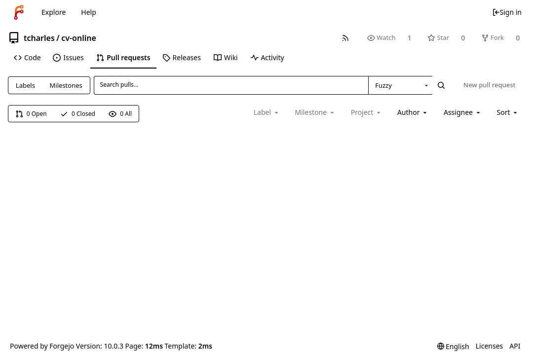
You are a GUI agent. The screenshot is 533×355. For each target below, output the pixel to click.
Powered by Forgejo (42, 346)
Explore (53, 12)
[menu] (508, 112)
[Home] (19, 12)
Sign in (507, 12)
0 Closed (77, 113)
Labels (25, 85)
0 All (120, 113)
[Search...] (441, 85)
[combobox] (400, 85)
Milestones (66, 85)
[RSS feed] (345, 37)
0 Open (31, 113)
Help (88, 12)
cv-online (78, 38)
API (514, 346)
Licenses (489, 346)
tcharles (39, 38)
